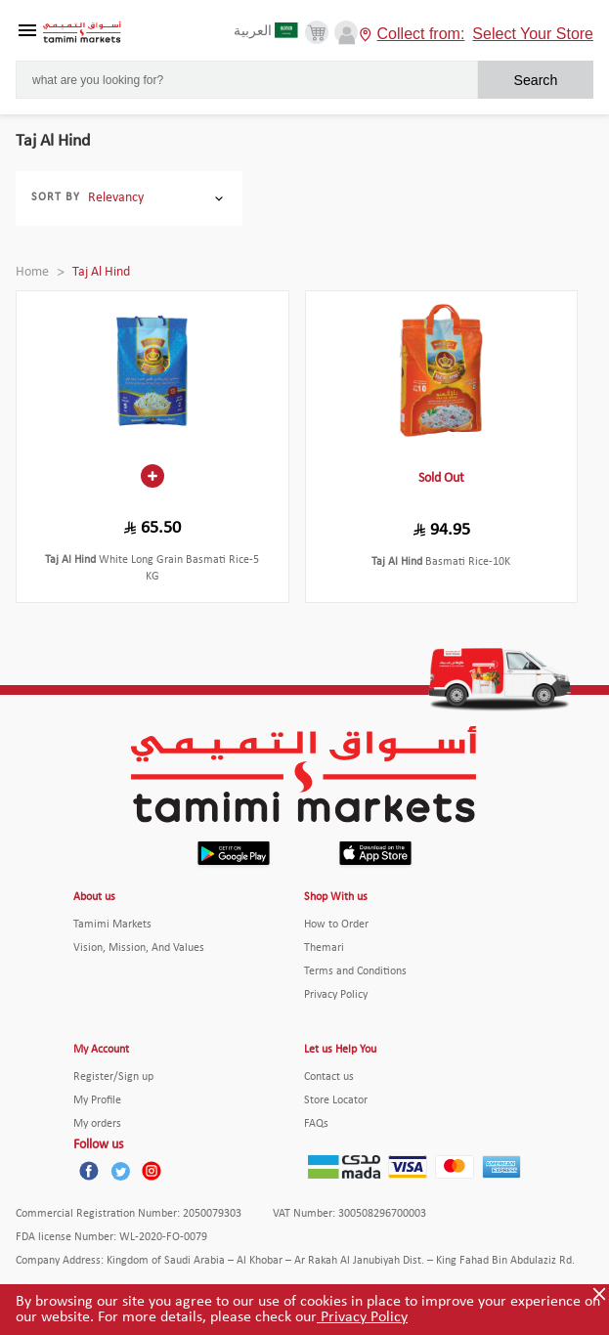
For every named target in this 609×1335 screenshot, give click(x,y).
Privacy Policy (362, 1317)
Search (535, 80)
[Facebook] (89, 1170)
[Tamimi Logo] (82, 33)
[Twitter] (120, 1170)
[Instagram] (151, 1170)
